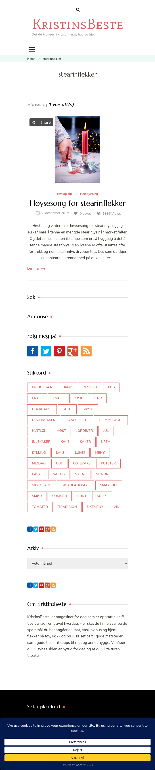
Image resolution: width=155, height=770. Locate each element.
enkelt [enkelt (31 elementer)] (59, 398)
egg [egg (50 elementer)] (111, 387)
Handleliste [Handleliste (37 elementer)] (77, 420)
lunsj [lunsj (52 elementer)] (80, 452)
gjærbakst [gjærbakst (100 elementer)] (42, 409)
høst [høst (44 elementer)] (61, 431)
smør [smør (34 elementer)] (37, 496)
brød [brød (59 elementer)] (67, 387)
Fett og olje (64, 194)
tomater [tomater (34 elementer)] (40, 507)
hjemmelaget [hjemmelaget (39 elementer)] (111, 420)
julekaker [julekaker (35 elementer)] (41, 441)
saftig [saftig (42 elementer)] (59, 474)
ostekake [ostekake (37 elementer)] (81, 463)
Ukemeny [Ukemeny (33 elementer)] (95, 507)
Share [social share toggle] (41, 122)
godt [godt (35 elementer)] (67, 409)
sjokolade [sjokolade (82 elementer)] (41, 485)
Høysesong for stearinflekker (78, 203)
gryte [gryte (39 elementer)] (87, 409)
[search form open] (78, 10)
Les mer (33, 268)
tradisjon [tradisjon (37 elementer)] (67, 507)
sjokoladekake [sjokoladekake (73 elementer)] (76, 485)
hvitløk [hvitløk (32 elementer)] (39, 431)
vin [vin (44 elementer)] (116, 507)
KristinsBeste (77, 24)
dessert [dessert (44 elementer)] (90, 387)
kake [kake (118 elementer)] (65, 441)
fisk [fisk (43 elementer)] (78, 398)
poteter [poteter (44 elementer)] (108, 463)
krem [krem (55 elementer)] (106, 441)
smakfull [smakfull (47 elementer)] (109, 485)
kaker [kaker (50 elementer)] (85, 441)
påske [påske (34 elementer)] (37, 474)
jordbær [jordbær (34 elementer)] (84, 431)
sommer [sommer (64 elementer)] (59, 496)
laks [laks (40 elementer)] (60, 452)
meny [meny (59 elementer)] (100, 452)
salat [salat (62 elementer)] (80, 474)
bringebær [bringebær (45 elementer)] (42, 387)
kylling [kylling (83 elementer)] (39, 452)
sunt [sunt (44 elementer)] (81, 496)
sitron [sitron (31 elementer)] (102, 474)
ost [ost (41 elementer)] (59, 463)
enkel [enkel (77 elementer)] (37, 398)
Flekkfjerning (89, 194)
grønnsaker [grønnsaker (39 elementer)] (43, 420)
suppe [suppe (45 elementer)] (102, 496)
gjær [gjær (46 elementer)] (97, 398)
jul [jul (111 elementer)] (106, 431)
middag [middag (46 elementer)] (39, 463)
